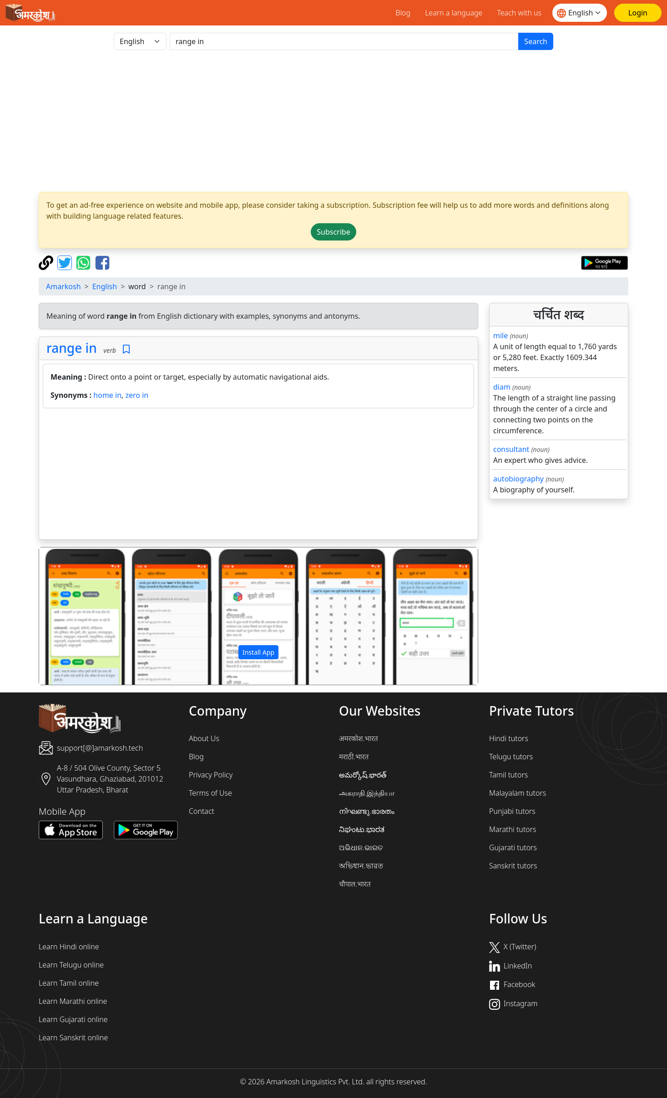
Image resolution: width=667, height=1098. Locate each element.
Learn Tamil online (69, 983)
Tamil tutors (508, 775)
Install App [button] (258, 652)
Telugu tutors (511, 757)
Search (535, 41)
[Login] (638, 13)
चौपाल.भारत (355, 884)
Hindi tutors (508, 738)
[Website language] (579, 13)
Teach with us (519, 13)
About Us (204, 738)
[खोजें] (344, 41)
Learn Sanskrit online (73, 1038)
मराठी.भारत (354, 757)
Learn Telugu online (71, 965)
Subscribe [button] (333, 232)
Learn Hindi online (69, 947)
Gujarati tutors (513, 847)
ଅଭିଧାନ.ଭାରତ (361, 847)
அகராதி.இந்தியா (366, 793)
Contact (201, 811)
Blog (402, 13)
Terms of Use (210, 793)
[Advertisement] (333, 121)
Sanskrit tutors (513, 866)
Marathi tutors (512, 829)
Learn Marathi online (73, 1001)
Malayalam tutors (517, 793)
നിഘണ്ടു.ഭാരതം (366, 811)
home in (107, 395)
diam (501, 387)
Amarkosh (63, 286)
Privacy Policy (210, 775)
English (104, 286)
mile (500, 336)
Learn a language (453, 13)
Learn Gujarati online (73, 1019)
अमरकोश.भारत (358, 738)
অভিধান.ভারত (361, 866)
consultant (511, 449)
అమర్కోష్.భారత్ (362, 775)
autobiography (518, 479)
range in (71, 347)
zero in (137, 395)
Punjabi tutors (512, 811)
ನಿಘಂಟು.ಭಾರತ (361, 829)
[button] (72, 616)
